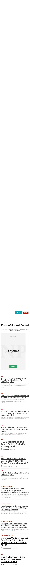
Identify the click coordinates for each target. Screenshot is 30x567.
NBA (2, 456)
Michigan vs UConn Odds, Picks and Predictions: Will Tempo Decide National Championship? (14, 525)
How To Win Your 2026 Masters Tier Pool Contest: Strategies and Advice (15, 429)
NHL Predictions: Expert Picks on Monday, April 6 (15, 474)
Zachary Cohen (6, 466)
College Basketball (7, 486)
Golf (2, 425)
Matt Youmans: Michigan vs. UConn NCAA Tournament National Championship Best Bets (15, 490)
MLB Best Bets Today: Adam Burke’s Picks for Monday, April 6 (13, 444)
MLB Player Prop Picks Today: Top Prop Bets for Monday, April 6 (15, 396)
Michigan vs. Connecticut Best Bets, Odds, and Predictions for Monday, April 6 (14, 541)
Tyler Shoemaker (7, 548)
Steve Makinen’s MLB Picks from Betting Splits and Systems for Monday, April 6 (15, 413)
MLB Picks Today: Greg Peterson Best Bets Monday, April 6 (13, 559)
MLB (2, 393)
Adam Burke (6, 449)
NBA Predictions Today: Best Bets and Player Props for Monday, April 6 (14, 460)
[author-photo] (2, 449)
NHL (2, 470)
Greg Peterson (6, 564)
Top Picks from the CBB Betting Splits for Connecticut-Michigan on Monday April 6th (14, 508)
